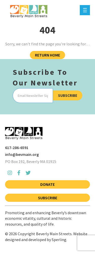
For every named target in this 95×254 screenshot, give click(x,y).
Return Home (47, 55)
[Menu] (85, 10)
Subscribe (67, 95)
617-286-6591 (16, 147)
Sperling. (59, 239)
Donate (47, 184)
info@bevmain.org (22, 154)
